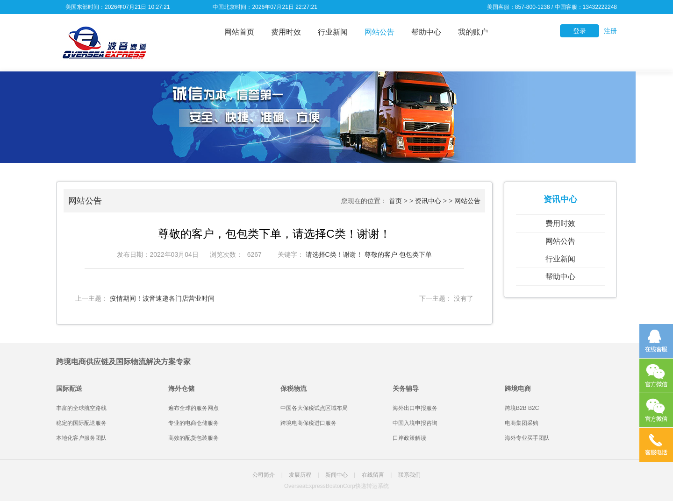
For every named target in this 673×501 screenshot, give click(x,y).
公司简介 (263, 475)
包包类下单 (415, 254)
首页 (395, 201)
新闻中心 (336, 475)
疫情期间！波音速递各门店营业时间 (162, 298)
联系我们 (409, 475)
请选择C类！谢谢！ (334, 254)
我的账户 (473, 32)
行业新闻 (333, 32)
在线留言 (373, 475)
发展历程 (300, 475)
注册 (610, 31)
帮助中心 (426, 32)
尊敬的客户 (381, 254)
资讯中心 (428, 201)
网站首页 (239, 32)
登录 (579, 31)
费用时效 (286, 32)
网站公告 (379, 32)
